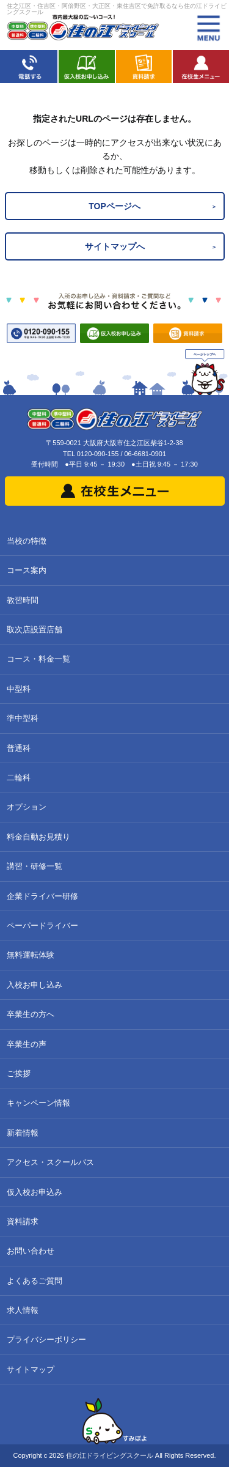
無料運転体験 (30, 954)
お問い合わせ (30, 1250)
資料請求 (22, 1221)
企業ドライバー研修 (42, 896)
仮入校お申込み (34, 1192)
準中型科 (22, 718)
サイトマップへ (115, 246)
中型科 (19, 688)
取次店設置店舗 (34, 629)
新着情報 (22, 1132)
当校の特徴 (26, 540)
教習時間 (22, 600)
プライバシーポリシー (46, 1339)
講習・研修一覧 (34, 866)
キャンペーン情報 (38, 1102)
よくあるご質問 (34, 1280)
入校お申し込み (34, 984)
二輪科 (19, 777)
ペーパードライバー (42, 925)
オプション (26, 806)
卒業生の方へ (30, 1014)
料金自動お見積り (38, 836)
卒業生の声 (26, 1044)
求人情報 (22, 1310)
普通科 (19, 748)
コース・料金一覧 (38, 658)
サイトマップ (30, 1369)
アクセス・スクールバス (50, 1162)
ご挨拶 (19, 1073)
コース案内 (26, 570)
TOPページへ (114, 206)
